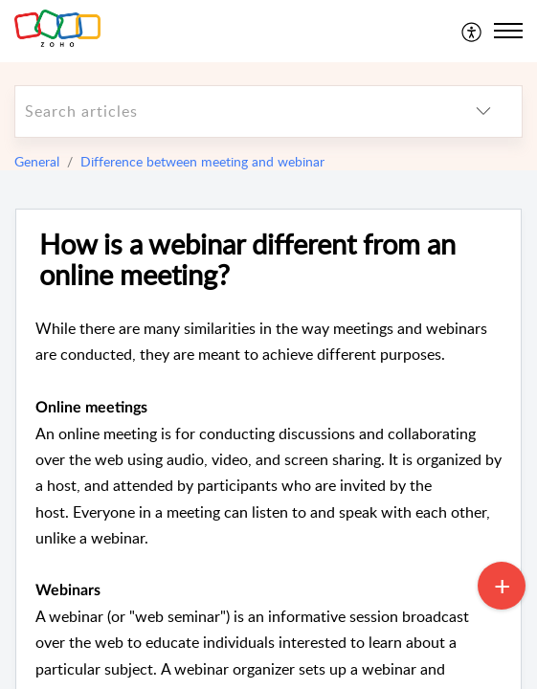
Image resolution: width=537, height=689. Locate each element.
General (36, 161)
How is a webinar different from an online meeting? (247, 260)
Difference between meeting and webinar (202, 161)
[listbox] (483, 111)
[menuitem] (472, 31)
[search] (230, 111)
